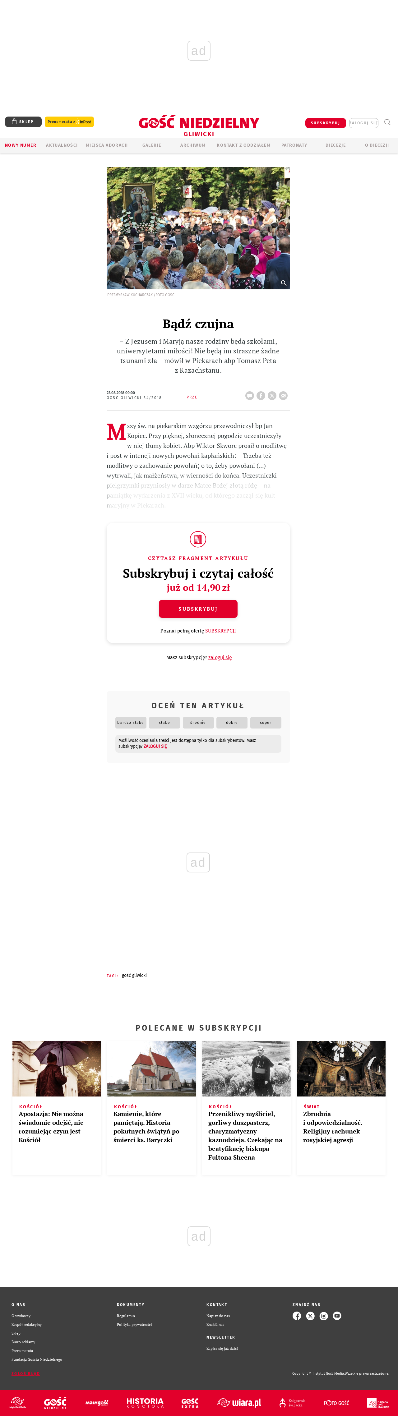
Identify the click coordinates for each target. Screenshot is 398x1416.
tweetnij (273, 394)
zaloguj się (363, 123)
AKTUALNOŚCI (62, 145)
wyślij (284, 394)
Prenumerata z (69, 122)
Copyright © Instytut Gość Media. (318, 1374)
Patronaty (294, 145)
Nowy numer (20, 145)
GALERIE (151, 145)
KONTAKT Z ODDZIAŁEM (244, 145)
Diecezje (336, 145)
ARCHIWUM (193, 145)
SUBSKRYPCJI (220, 630)
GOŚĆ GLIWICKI (134, 975)
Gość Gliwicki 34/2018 (134, 398)
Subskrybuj (198, 608)
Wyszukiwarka (387, 122)
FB (262, 394)
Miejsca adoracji (107, 145)
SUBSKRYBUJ (325, 123)
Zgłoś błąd (26, 1374)
